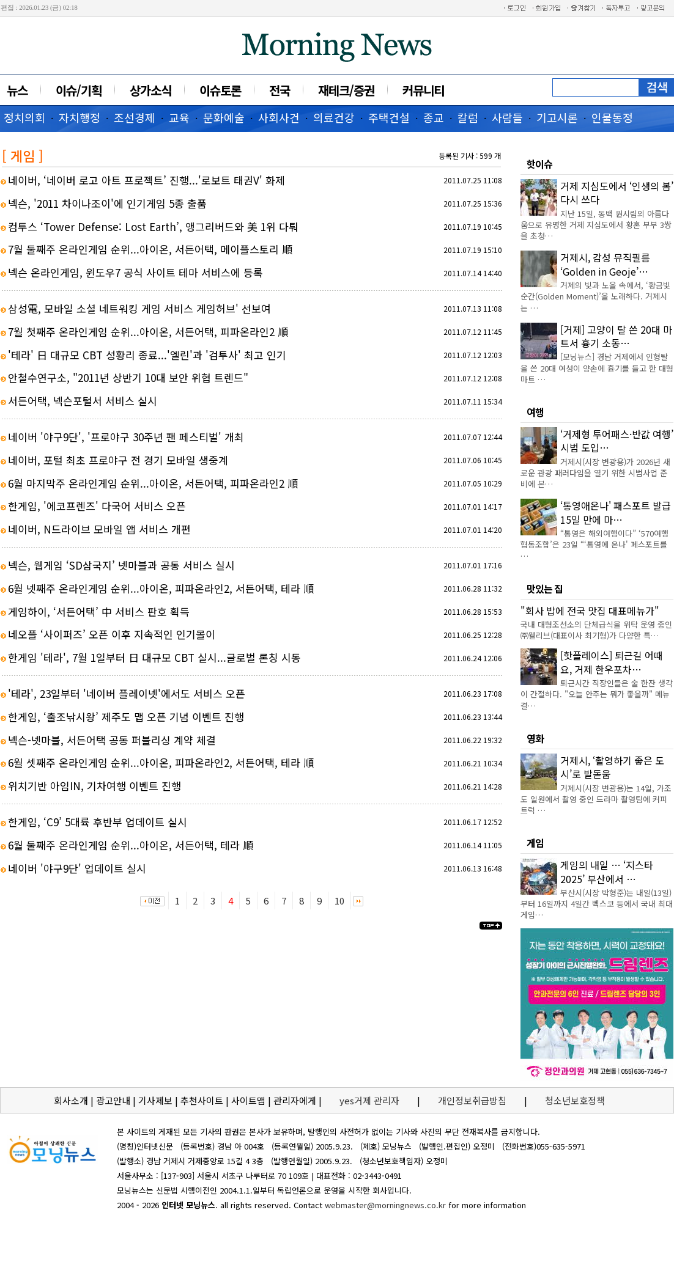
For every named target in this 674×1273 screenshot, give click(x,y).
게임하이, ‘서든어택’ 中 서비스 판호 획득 (99, 611)
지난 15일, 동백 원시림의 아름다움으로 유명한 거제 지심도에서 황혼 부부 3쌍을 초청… (596, 224)
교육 (179, 117)
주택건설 (389, 117)
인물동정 (612, 117)
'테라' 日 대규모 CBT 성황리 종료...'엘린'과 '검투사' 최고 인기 (147, 354)
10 (339, 900)
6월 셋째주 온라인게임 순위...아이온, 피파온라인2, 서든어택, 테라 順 (161, 762)
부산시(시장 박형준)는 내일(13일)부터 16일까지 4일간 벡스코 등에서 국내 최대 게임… (596, 903)
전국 (279, 90)
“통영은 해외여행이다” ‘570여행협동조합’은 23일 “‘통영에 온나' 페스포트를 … (594, 544)
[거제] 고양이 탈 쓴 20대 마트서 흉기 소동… (616, 336)
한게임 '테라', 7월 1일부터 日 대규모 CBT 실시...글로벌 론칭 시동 (154, 657)
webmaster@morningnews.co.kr (385, 1205)
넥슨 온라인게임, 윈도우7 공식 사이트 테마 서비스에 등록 (135, 272)
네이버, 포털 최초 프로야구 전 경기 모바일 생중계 (118, 460)
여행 (535, 412)
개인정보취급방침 (472, 1100)
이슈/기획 (79, 90)
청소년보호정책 (575, 1100)
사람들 (507, 117)
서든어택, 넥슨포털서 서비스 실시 (82, 400)
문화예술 (224, 117)
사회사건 (279, 117)
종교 (433, 117)
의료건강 (334, 117)
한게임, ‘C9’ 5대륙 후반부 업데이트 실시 (97, 821)
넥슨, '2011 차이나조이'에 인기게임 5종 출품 (107, 203)
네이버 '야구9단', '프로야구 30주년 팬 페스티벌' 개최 (126, 436)
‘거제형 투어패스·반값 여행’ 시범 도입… (616, 441)
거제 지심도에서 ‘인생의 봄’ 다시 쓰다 (616, 192)
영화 (535, 738)
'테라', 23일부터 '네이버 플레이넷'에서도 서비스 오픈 (126, 693)
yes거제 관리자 (370, 1100)
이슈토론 (220, 90)
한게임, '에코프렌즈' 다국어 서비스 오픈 (97, 505)
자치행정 (79, 117)
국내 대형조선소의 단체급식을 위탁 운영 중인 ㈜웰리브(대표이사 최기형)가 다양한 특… (596, 629)
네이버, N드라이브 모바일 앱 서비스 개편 (99, 529)
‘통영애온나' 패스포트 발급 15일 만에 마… (615, 512)
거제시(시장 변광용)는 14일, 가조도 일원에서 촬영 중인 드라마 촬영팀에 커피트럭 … (596, 799)
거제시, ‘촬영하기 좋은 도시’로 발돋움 (612, 767)
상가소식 (150, 90)
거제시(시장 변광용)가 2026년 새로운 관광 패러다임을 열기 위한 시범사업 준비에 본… (595, 473)
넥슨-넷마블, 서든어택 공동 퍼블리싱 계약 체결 (112, 739)
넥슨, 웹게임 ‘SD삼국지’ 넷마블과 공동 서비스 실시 (121, 565)
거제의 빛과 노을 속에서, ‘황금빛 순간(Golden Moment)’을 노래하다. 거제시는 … (595, 296)
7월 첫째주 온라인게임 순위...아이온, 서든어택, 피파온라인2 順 (148, 331)
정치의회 (24, 117)
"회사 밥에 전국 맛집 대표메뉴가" (589, 610)
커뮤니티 (423, 90)
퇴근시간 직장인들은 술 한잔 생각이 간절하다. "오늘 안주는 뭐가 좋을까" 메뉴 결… (596, 694)
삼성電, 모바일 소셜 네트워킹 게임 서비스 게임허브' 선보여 (139, 308)
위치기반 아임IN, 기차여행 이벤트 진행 (94, 785)
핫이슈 (539, 163)
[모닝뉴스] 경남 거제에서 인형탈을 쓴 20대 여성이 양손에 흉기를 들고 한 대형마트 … (596, 367)
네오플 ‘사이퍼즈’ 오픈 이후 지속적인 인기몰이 (111, 634)
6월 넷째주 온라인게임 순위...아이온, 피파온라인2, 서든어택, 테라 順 (161, 588)
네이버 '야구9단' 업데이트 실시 (77, 868)
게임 (535, 842)
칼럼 (467, 117)
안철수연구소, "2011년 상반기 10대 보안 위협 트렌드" (128, 377)
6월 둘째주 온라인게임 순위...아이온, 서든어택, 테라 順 (130, 845)
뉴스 (17, 90)
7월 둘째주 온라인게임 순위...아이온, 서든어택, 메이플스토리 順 (150, 249)
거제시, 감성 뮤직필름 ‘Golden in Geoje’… (605, 264)
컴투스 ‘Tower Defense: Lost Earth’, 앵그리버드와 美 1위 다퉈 (153, 226)
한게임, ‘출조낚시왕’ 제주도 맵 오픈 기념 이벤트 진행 (126, 716)
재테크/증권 (346, 90)
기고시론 (557, 117)
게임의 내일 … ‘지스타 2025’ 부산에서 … (606, 871)
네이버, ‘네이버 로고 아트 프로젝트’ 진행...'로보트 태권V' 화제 (146, 180)
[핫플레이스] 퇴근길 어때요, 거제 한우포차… (611, 662)
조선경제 (134, 117)
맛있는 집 (545, 588)
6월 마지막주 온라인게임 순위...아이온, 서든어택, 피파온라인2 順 (153, 483)
